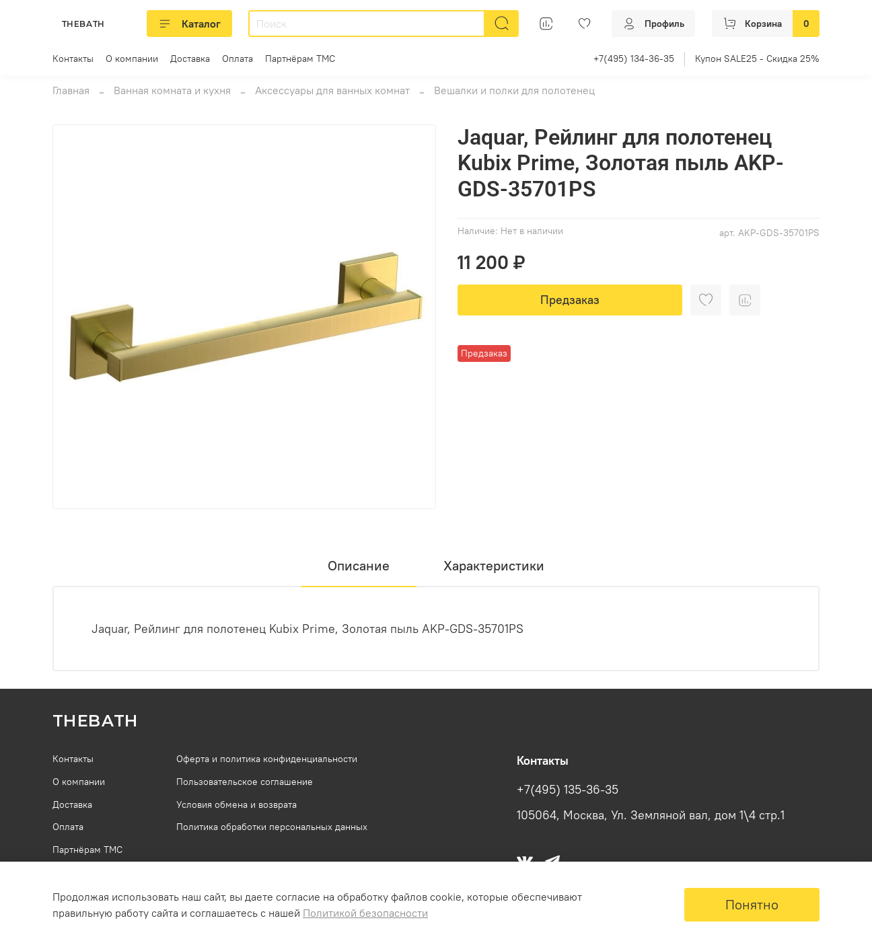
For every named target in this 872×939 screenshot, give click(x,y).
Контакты (73, 58)
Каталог (189, 23)
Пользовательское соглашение (244, 782)
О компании (132, 58)
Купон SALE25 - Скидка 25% (757, 58)
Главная (70, 90)
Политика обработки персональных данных (271, 827)
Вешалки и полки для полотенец (514, 90)
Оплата (237, 58)
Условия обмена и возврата (236, 804)
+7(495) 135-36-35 (567, 789)
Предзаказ (570, 299)
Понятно (751, 904)
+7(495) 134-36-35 (633, 58)
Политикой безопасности (365, 912)
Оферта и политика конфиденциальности (266, 759)
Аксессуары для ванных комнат (332, 90)
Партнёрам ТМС (300, 58)
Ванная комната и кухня (172, 90)
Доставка (190, 58)
